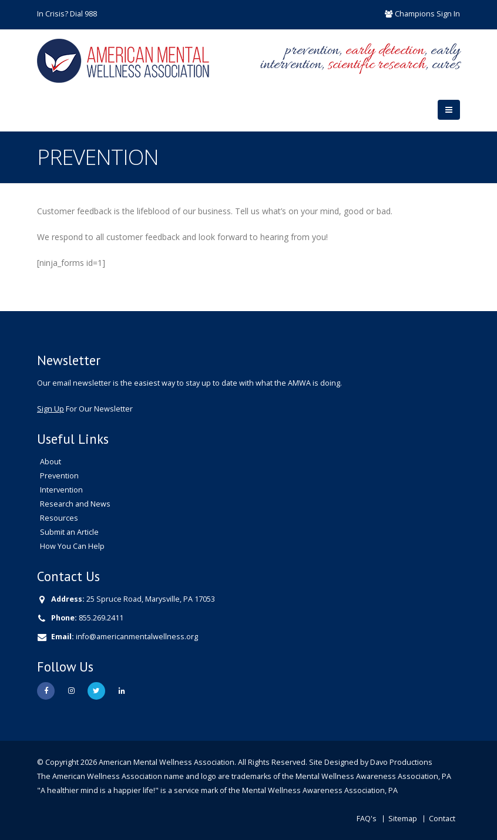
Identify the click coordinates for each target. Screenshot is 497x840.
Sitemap (402, 819)
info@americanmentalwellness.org (137, 637)
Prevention (59, 476)
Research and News (75, 504)
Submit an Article (69, 532)
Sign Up (50, 409)
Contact (442, 819)
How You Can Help (72, 546)
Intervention (61, 490)
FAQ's (367, 819)
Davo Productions (401, 762)
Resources (59, 518)
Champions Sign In (427, 14)
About (50, 462)
